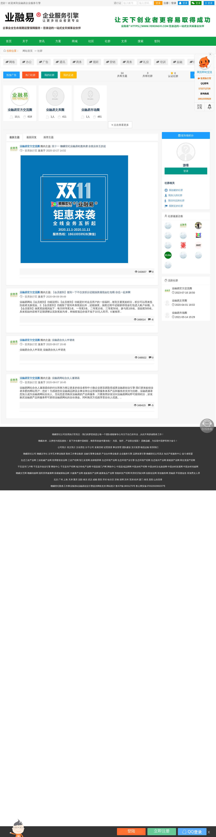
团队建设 (126, 447)
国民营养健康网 (46, 473)
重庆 (75, 479)
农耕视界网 (95, 460)
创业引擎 (88, 486)
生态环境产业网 (109, 460)
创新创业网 (151, 473)
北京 (56, 479)
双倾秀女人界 (193, 473)
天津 (70, 479)
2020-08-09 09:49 (56, 296)
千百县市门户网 (25, 466)
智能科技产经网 (122, 473)
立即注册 (162, 831)
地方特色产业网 (83, 466)
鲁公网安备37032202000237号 (150, 486)
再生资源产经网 (187, 460)
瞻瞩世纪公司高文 (155, 454)
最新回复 (32, 137)
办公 (27, 62)
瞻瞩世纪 (55, 486)
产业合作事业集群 (110, 454)
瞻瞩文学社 (42, 454)
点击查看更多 (120, 124)
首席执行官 (31, 150)
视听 (94, 62)
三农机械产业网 (44, 460)
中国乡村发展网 (175, 466)
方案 (58, 41)
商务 (77, 62)
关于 (25, 41)
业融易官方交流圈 (30, 146)
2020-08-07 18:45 (56, 382)
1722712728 (204, 88)
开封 (105, 479)
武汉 (90, 479)
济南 (117, 479)
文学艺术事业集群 (56, 454)
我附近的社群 (174, 206)
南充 (146, 479)
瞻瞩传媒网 (32, 473)
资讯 (42, 41)
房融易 (172, 473)
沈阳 (80, 479)
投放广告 (11, 75)
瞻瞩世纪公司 (29, 454)
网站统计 (110, 486)
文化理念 (80, 447)
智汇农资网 (84, 460)
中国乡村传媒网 (190, 466)
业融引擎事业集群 (92, 454)
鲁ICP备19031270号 (125, 486)
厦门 (141, 479)
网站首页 (28, 50)
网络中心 (55, 466)
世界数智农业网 (59, 460)
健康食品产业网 (106, 473)
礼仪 (144, 62)
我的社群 (49, 75)
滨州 (126, 479)
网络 (10, 62)
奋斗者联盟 (187, 454)
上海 (65, 479)
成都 (95, 479)
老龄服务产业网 (91, 473)
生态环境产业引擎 (126, 460)
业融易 (81, 486)
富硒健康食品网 (61, 473)
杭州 (136, 479)
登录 (158, 3)
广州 (61, 479)
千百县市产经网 (67, 466)
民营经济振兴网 (137, 473)
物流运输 (144, 447)
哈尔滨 (110, 479)
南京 (85, 479)
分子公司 (89, 447)
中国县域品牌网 (123, 466)
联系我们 (154, 447)
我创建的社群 (174, 190)
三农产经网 (73, 460)
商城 (75, 41)
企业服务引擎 (125, 454)
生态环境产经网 (142, 460)
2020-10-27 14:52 (56, 150)
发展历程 (99, 447)
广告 (43, 62)
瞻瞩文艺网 (21, 473)
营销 (110, 62)
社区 (91, 41)
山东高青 (158, 479)
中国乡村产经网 (139, 466)
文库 (124, 41)
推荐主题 (49, 137)
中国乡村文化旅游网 (157, 466)
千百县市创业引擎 (42, 466)
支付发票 (135, 447)
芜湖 (131, 479)
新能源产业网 (173, 460)
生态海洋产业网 (158, 460)
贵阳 (151, 479)
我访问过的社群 (175, 200)
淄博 (121, 479)
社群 (108, 41)
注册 (166, 3)
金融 (177, 62)
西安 (100, 479)
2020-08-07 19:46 (56, 344)
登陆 (131, 831)
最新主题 (14, 137)
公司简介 (62, 447)
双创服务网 (162, 473)
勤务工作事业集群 (74, 454)
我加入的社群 (174, 195)
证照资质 (108, 447)
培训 (160, 62)
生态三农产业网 (28, 460)
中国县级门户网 (99, 466)
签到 (157, 41)
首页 (9, 41)
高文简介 (71, 447)
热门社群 (30, 75)
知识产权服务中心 (172, 454)
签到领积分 (186, 135)
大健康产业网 (76, 473)
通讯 (60, 62)
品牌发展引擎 (139, 454)
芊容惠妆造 (181, 473)
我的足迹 (68, 75)
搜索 (140, 41)
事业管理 (117, 447)
